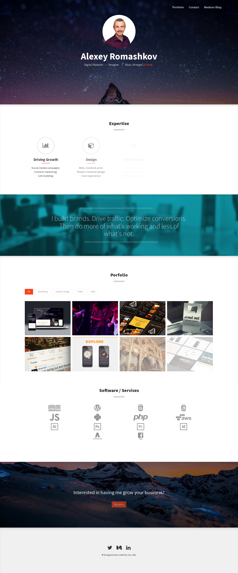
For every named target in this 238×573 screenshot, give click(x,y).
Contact (194, 7)
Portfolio (178, 7)
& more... (148, 65)
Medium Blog (212, 7)
